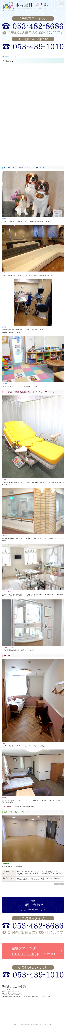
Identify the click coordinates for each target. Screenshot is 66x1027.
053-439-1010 (7, 989)
